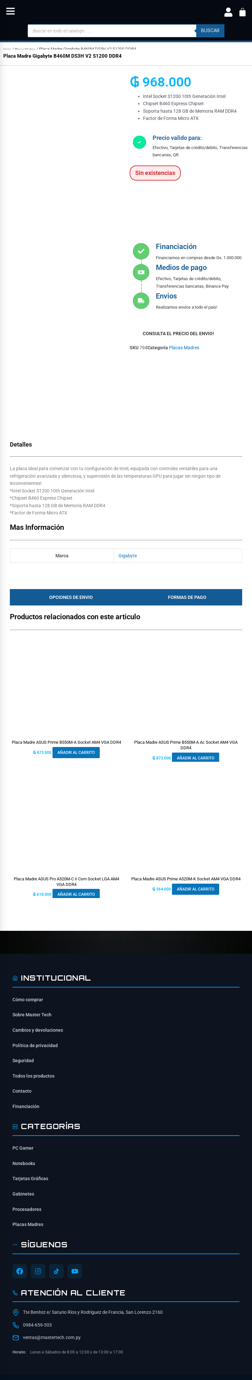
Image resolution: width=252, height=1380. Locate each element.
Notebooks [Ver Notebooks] (23, 1086)
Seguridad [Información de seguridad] (23, 984)
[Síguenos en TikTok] (56, 1194)
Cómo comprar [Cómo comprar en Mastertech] (27, 923)
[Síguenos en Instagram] (38, 1194)
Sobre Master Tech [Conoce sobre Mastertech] (32, 938)
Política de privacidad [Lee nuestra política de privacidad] (35, 968)
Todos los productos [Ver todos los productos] (33, 999)
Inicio (8, 49)
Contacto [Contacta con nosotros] (22, 1014)
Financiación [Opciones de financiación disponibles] (25, 1029)
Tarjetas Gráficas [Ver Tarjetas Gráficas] (30, 1101)
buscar (210, 30)
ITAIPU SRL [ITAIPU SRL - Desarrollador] (187, 1345)
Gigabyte (127, 479)
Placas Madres (31, 49)
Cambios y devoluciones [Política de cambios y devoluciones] (37, 953)
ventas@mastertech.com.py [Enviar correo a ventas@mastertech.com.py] (52, 1260)
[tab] (69, 521)
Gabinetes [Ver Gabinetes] (23, 1117)
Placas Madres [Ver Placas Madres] (27, 1147)
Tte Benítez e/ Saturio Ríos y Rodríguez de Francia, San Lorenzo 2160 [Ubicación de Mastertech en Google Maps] (93, 1235)
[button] (10, 12)
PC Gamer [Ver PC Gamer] (22, 1071)
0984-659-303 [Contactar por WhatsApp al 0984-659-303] (37, 1248)
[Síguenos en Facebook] (19, 1194)
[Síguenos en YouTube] (75, 1194)
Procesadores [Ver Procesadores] (26, 1132)
